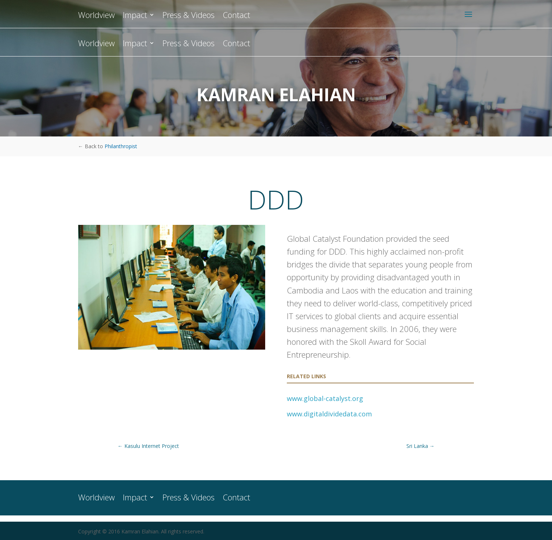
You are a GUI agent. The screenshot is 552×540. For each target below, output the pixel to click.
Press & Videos (188, 44)
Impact (135, 44)
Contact (236, 44)
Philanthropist (121, 146)
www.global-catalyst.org (325, 398)
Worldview (96, 44)
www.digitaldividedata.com (329, 413)
